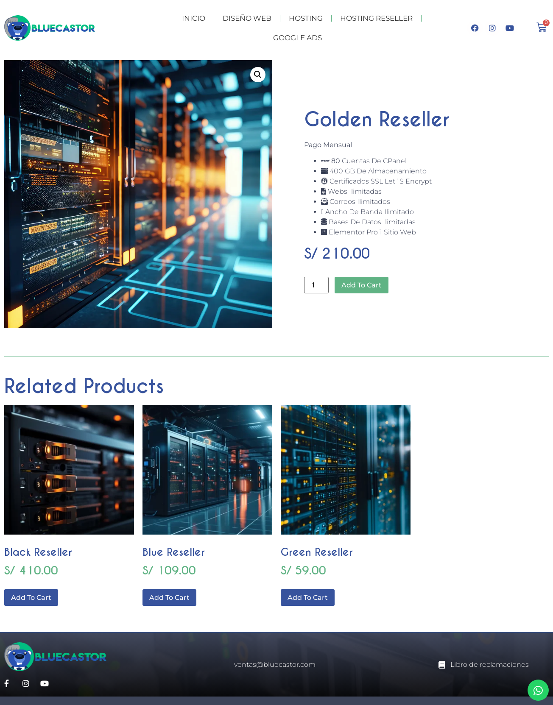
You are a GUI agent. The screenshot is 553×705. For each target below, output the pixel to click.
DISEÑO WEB (247, 18)
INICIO (193, 18)
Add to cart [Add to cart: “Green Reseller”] (308, 598)
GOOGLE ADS (297, 37)
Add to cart (361, 285)
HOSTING (306, 18)
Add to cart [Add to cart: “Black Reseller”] (31, 598)
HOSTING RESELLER (376, 18)
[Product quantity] (316, 285)
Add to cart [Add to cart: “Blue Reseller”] (169, 598)
